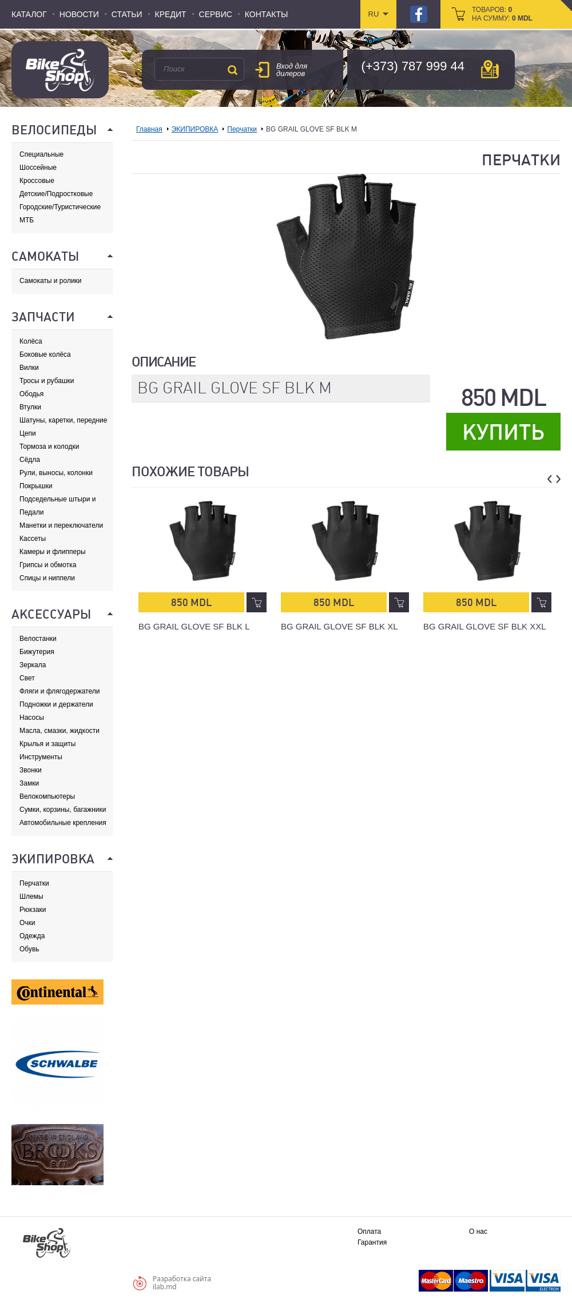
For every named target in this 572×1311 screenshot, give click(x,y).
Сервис (215, 14)
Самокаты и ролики (50, 281)
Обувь (29, 949)
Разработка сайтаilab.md (182, 1283)
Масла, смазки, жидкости (59, 731)
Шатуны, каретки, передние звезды (63, 420)
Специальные (41, 154)
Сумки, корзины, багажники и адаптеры (62, 810)
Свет (27, 678)
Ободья (31, 394)
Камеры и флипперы (52, 552)
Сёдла (29, 460)
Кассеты (32, 539)
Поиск (232, 69)
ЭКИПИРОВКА (195, 129)
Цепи (27, 433)
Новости (79, 14)
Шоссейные (38, 168)
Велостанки (38, 639)
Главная (149, 129)
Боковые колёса (45, 354)
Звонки (30, 770)
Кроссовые (36, 181)
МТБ (26, 220)
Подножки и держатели (56, 704)
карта (490, 69)
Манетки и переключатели (61, 525)
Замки (29, 783)
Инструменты (40, 757)
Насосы (31, 718)
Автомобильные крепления (62, 823)
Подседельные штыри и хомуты (57, 499)
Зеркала (32, 665)
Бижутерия (36, 652)
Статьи (127, 14)
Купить (503, 432)
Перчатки (34, 883)
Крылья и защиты (47, 744)
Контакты (266, 14)
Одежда (32, 936)
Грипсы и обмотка (47, 565)
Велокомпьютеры (47, 796)
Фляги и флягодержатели (59, 691)
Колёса (30, 341)
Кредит (170, 14)
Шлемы (31, 896)
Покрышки (35, 486)
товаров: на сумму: (502, 14)
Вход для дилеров (291, 70)
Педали (31, 512)
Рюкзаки (32, 910)
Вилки (29, 368)
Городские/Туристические (60, 207)
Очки (27, 923)
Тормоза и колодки (49, 447)
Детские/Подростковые (56, 194)
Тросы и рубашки (46, 381)
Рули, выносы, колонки (56, 473)
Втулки (30, 407)
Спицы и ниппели (47, 578)
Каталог (29, 14)
